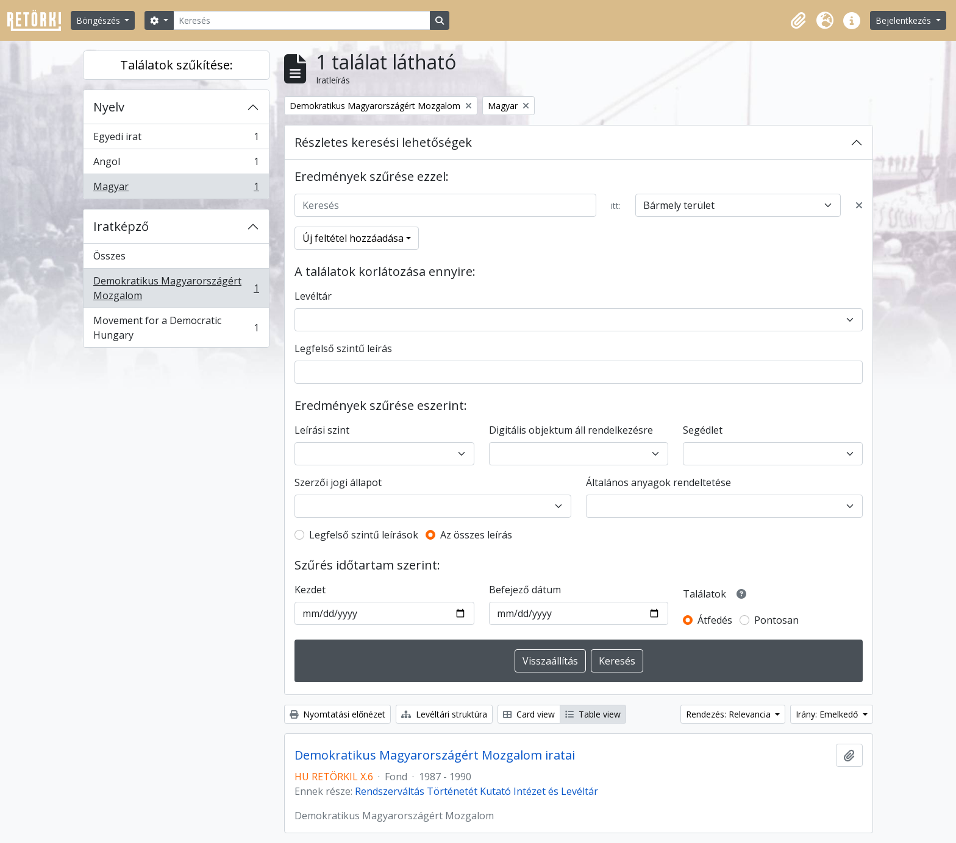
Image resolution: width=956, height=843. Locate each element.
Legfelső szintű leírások (363, 534)
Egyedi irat (176, 139)
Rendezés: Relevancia (729, 714)
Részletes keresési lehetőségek (383, 142)
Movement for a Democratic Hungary (176, 328)
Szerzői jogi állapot (338, 482)
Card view (529, 714)
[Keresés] (301, 20)
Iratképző (121, 226)
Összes (109, 256)
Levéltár (313, 296)
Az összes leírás (476, 534)
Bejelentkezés (904, 20)
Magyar (176, 189)
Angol (176, 164)
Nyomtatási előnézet (337, 714)
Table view (593, 714)
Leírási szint (321, 430)
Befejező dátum (525, 589)
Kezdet (310, 589)
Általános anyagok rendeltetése (658, 482)
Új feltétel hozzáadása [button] (353, 238)
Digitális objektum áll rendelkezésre (571, 430)
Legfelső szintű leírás (343, 348)
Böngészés (99, 20)
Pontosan (776, 620)
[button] (798, 20)
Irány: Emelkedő (828, 714)
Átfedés (714, 620)
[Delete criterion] (859, 205)
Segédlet (702, 430)
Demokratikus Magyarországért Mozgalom (176, 288)
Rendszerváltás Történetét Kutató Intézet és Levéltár (476, 791)
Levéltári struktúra (444, 714)
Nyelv (108, 107)
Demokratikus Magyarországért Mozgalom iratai (434, 755)
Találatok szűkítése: (176, 65)
